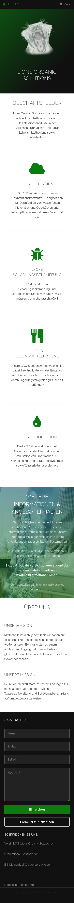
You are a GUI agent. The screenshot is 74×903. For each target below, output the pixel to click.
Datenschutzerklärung (19, 884)
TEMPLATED (38, 892)
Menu (67, 4)
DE (10, 4)
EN (17, 4)
